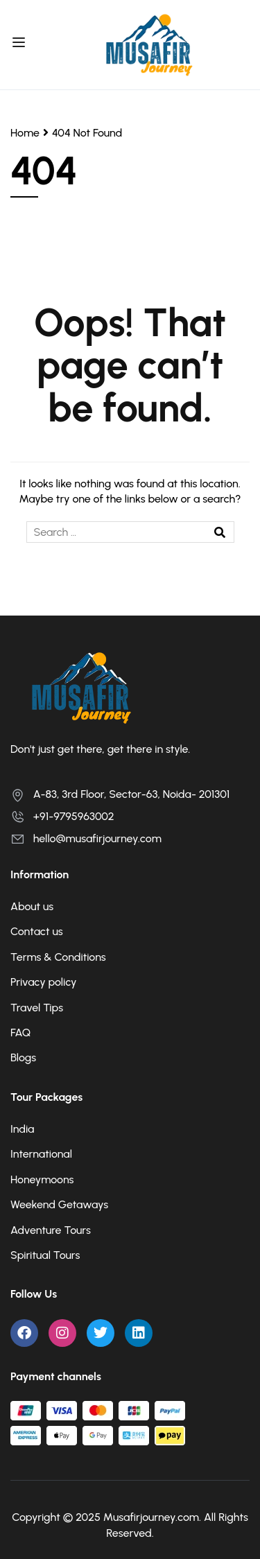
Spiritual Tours (45, 1255)
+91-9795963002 (62, 816)
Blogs (23, 1057)
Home (25, 132)
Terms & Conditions (58, 957)
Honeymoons (41, 1179)
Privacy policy (43, 981)
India (22, 1128)
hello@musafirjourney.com (86, 838)
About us (31, 906)
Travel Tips (36, 1007)
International (41, 1153)
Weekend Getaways (59, 1204)
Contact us (36, 931)
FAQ (20, 1032)
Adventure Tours (50, 1230)
